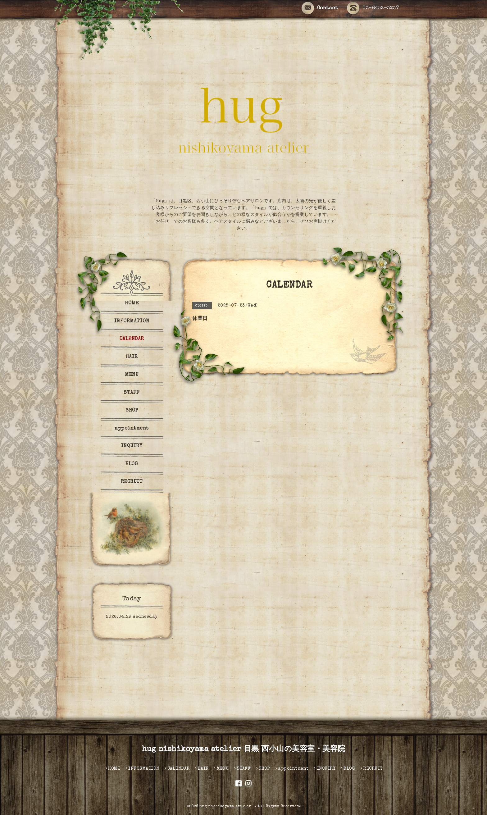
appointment (132, 428)
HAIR (132, 357)
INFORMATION (131, 321)
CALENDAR (132, 339)
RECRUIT (132, 482)
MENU (132, 374)
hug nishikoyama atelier (227, 806)
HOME (132, 303)
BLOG (131, 464)
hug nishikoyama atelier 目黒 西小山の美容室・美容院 (243, 749)
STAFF (132, 392)
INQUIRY (132, 446)
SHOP (131, 410)
